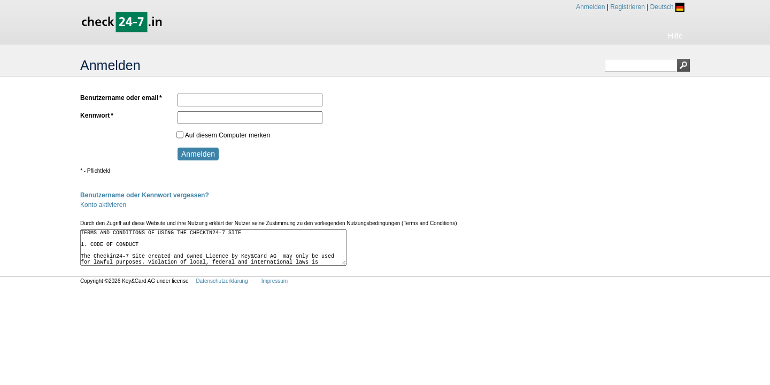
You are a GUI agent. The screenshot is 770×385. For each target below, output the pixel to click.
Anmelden (590, 7)
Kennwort (96, 115)
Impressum (274, 291)
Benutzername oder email (121, 98)
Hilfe (675, 36)
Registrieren (627, 7)
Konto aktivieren (103, 205)
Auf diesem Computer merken (223, 135)
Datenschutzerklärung (222, 291)
